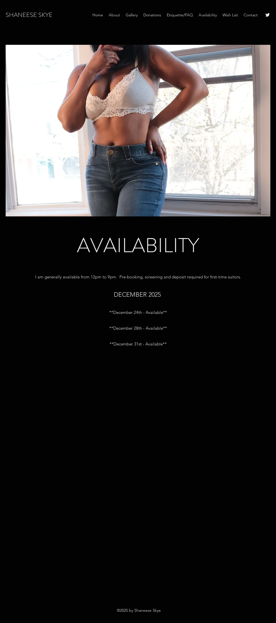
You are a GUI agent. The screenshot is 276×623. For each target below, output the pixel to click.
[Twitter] (267, 15)
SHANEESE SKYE (29, 14)
